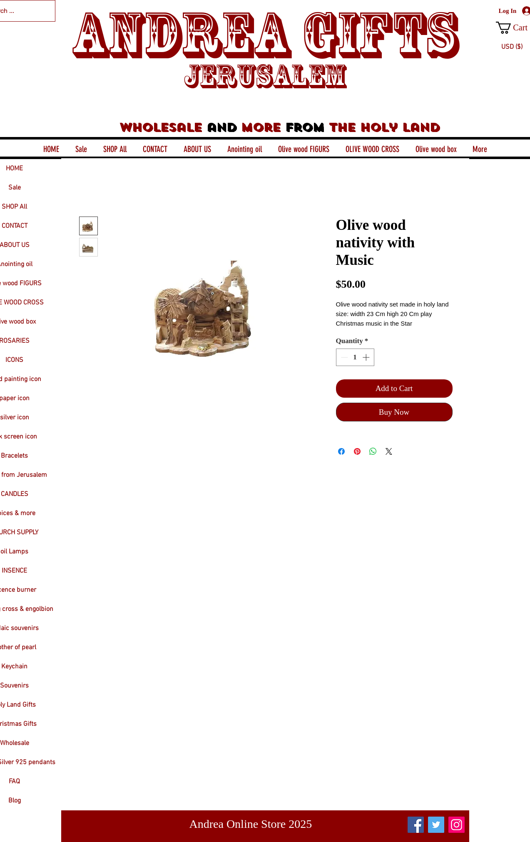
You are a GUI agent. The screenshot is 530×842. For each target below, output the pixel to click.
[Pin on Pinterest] (357, 451)
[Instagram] (456, 825)
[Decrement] (343, 357)
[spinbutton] (355, 357)
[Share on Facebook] (341, 451)
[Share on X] (389, 451)
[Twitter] (436, 825)
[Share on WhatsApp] (373, 451)
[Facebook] (416, 825)
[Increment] (367, 357)
